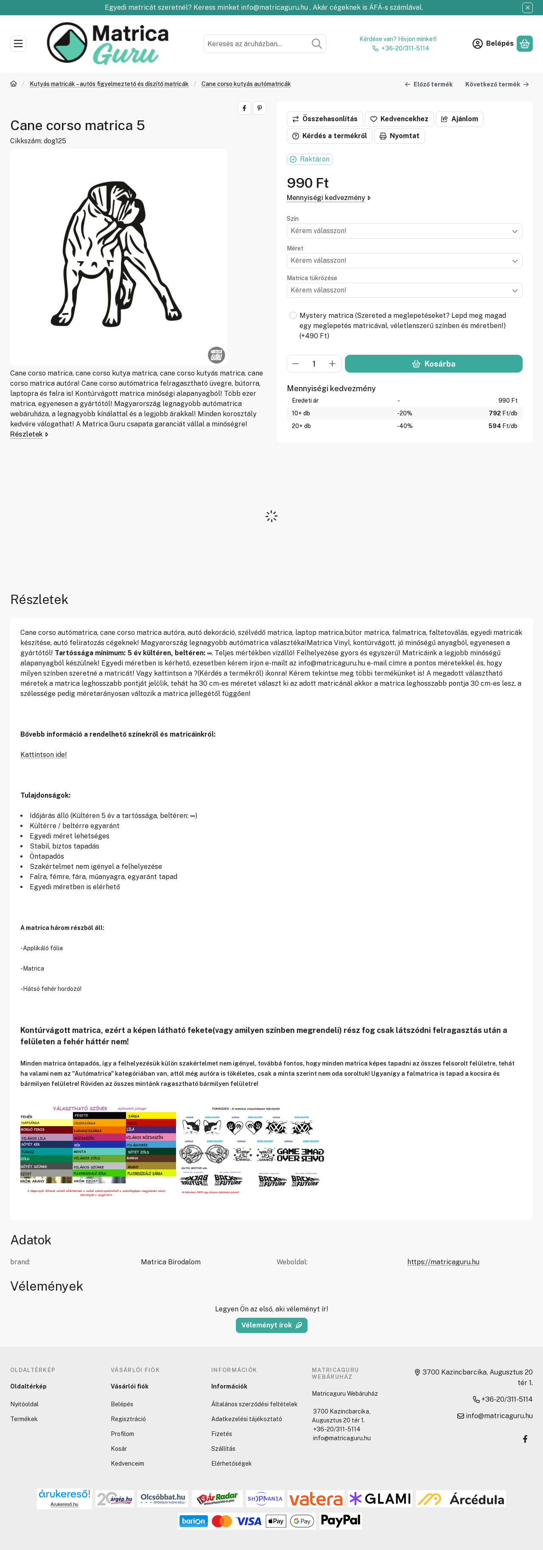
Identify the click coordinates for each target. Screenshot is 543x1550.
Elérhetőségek (231, 1463)
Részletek (29, 434)
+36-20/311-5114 (405, 48)
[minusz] (295, 363)
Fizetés (221, 1433)
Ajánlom (459, 119)
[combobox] (265, 43)
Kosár (119, 1448)
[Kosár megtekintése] (525, 44)
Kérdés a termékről (329, 136)
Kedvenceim (127, 1463)
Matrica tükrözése (312, 278)
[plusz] (332, 363)
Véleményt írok (271, 1325)
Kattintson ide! (43, 755)
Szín (293, 218)
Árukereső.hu (64, 1504)
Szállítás (223, 1448)
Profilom (122, 1433)
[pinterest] (259, 108)
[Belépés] (493, 44)
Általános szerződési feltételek (254, 1404)
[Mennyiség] (314, 363)
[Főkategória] (13, 85)
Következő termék (497, 84)
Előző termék (429, 84)
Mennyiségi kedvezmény (329, 198)
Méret (295, 248)
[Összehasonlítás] (325, 119)
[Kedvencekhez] (399, 119)
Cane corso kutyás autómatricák (246, 84)
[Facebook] (525, 1439)
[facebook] (244, 108)
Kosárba (433, 363)
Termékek (24, 1419)
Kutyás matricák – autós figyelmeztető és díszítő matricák (109, 84)
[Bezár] (527, 8)
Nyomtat (400, 136)
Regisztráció (128, 1419)
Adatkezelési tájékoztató (246, 1419)
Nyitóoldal (24, 1404)
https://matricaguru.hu (443, 1262)
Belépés (122, 1404)
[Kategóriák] (18, 44)
